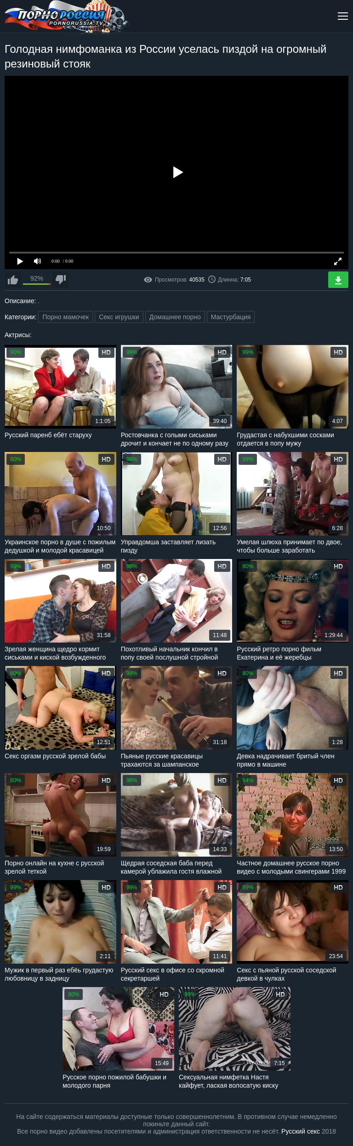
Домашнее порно (175, 317)
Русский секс (300, 1131)
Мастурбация (231, 317)
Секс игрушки (119, 317)
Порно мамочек (65, 317)
